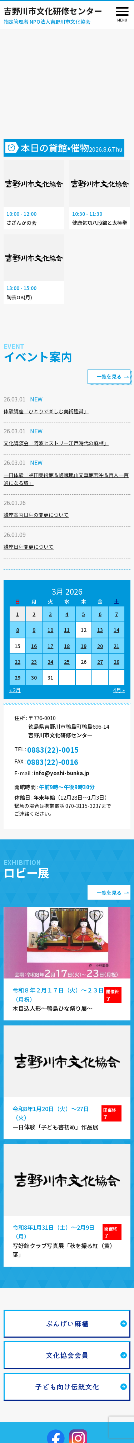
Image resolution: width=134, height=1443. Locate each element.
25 (67, 661)
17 (50, 645)
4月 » (119, 690)
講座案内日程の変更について (36, 514)
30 (34, 677)
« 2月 (15, 690)
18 (67, 645)
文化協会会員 (67, 1355)
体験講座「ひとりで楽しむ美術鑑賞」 (46, 411)
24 (50, 661)
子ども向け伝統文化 (67, 1386)
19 (83, 645)
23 (34, 661)
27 (100, 661)
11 (67, 629)
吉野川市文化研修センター (53, 11)
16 (34, 645)
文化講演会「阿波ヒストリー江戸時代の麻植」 (56, 443)
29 (17, 677)
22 (17, 661)
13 (100, 629)
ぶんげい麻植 (67, 1323)
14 (116, 629)
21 (116, 645)
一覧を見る (108, 376)
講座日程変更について (29, 546)
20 (100, 645)
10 (50, 629)
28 (116, 661)
